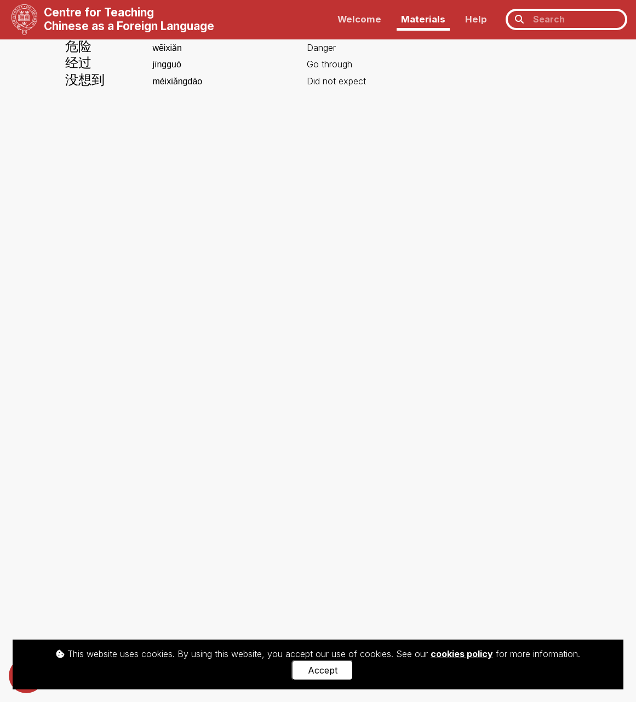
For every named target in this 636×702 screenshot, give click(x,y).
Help (476, 19)
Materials (423, 19)
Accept (322, 670)
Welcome (359, 19)
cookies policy (462, 653)
